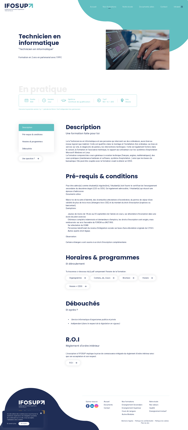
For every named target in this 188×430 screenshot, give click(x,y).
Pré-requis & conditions (32, 134)
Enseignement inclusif (158, 411)
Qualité (152, 408)
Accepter (24, 423)
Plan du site (145, 423)
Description (27, 127)
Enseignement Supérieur (131, 408)
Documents (108, 405)
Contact (163, 7)
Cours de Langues (129, 411)
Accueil (93, 7)
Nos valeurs (153, 405)
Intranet (177, 7)
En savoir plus (11, 423)
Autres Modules (128, 414)
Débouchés (27, 149)
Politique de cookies (162, 421)
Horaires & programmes (32, 141)
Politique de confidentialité (144, 421)
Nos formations (109, 7)
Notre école (128, 7)
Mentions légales (127, 421)
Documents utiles (146, 7)
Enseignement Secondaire (132, 405)
